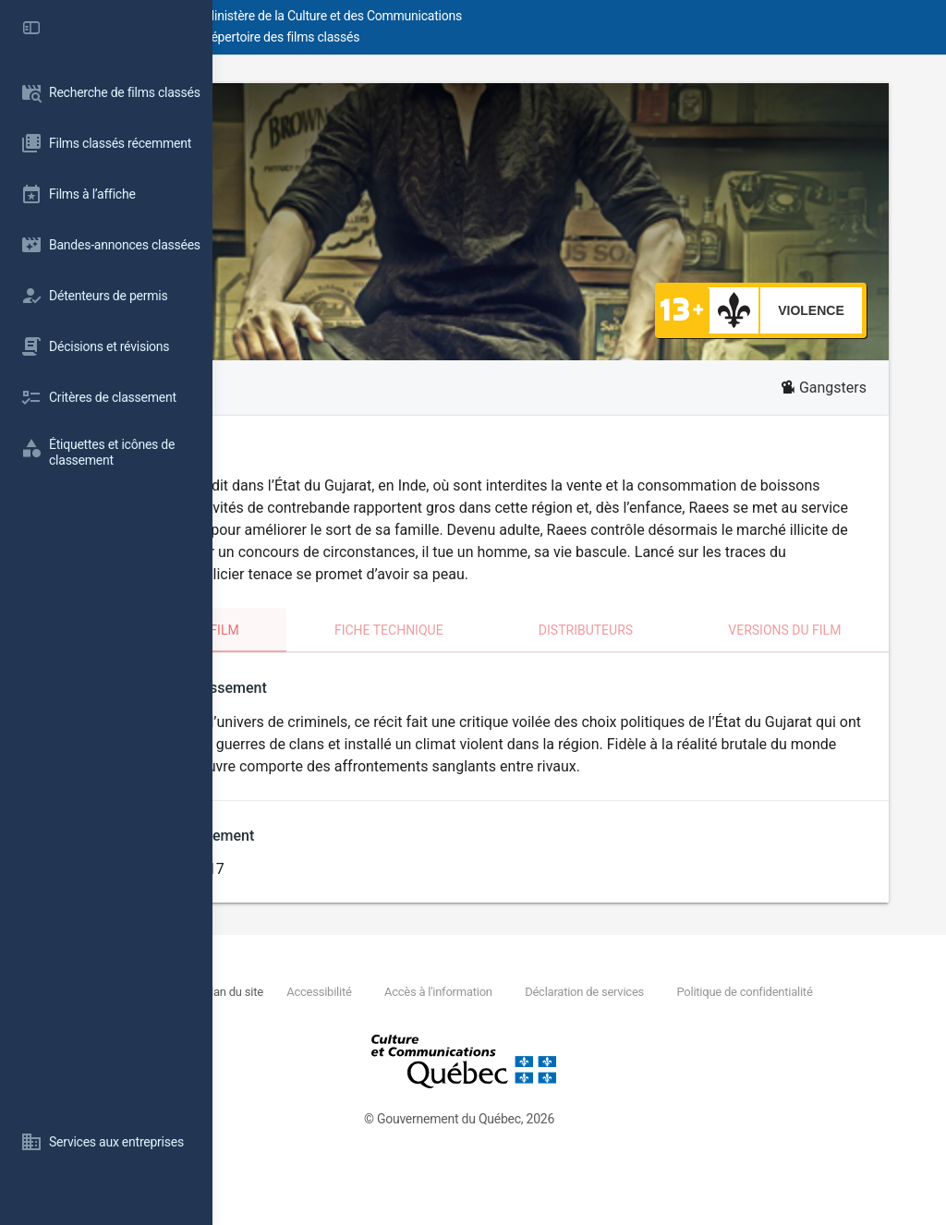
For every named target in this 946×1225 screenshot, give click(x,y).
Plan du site (424, 1036)
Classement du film (342, 652)
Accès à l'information (629, 1036)
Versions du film (826, 652)
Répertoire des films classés (494, 37)
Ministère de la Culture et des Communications (545, 15)
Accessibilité (510, 1036)
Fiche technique (516, 652)
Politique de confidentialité (392, 1057)
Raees (301, 117)
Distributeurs (671, 652)
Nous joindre (347, 1036)
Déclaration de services (774, 1036)
